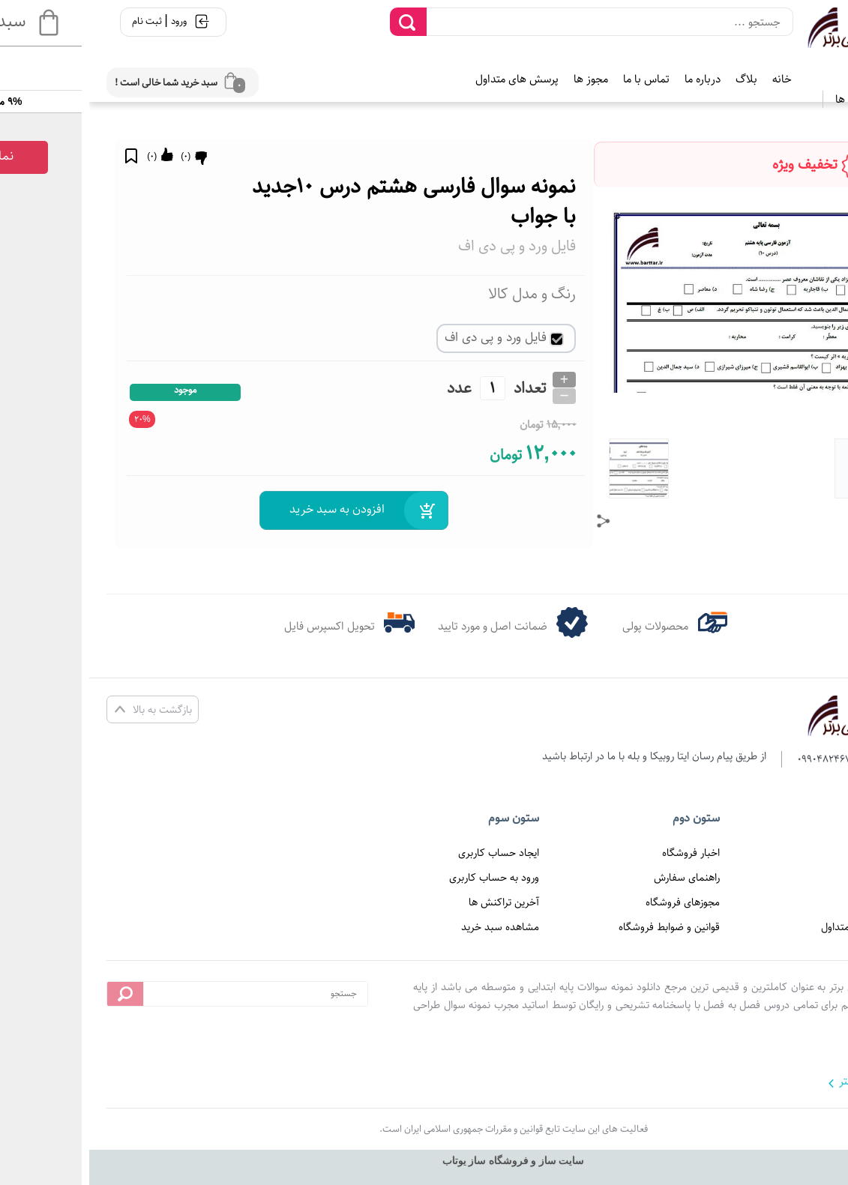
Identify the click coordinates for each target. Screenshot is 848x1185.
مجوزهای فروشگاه (593, 902)
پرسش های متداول (427, 79)
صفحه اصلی (785, 853)
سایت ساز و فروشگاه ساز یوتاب (424, 1160)
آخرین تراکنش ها (414, 902)
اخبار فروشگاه (602, 853)
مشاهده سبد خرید (411, 927)
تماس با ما (557, 79)
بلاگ (657, 79)
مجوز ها (501, 79)
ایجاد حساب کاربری (409, 853)
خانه (693, 79)
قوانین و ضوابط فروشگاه (580, 927)
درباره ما (613, 79)
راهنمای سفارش (598, 877)
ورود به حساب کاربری (405, 877)
